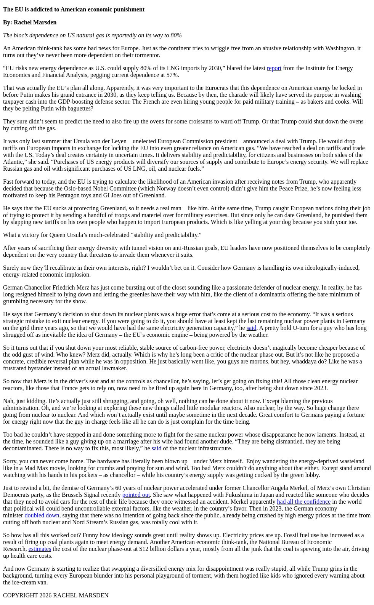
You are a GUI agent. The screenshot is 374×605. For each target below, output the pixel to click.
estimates (40, 549)
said (252, 328)
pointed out (136, 494)
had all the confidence (304, 501)
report (274, 68)
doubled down (41, 515)
